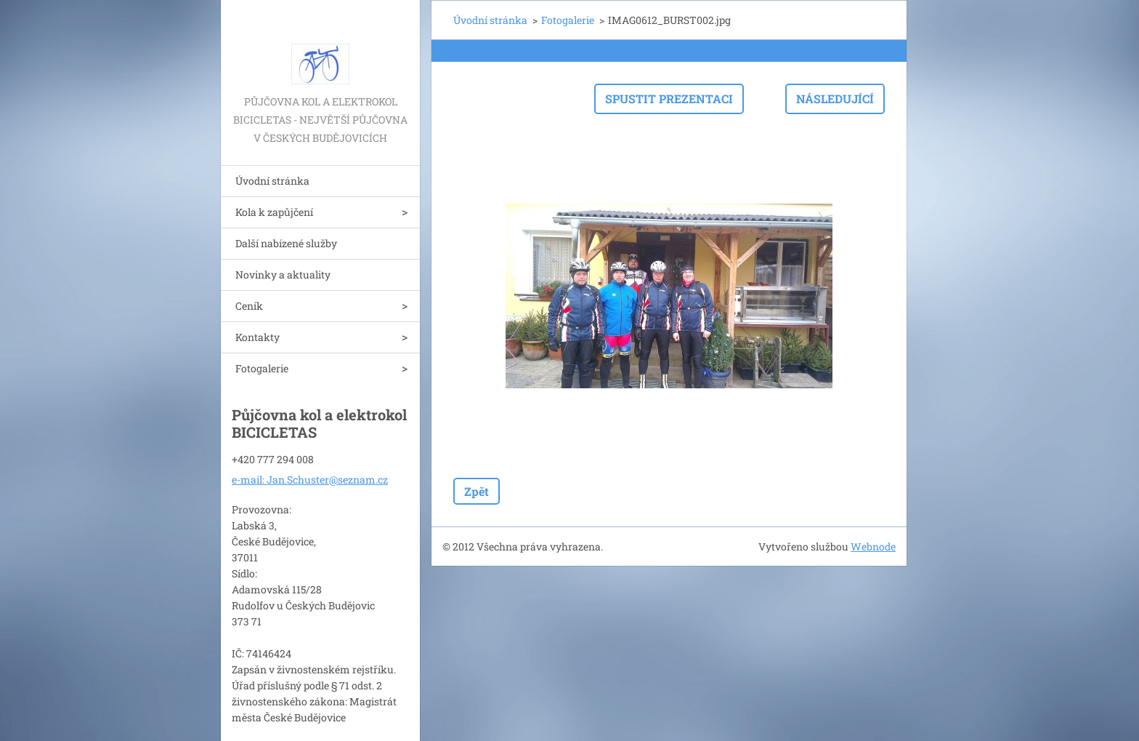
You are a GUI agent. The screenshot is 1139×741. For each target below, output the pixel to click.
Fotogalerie (261, 368)
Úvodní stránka (272, 181)
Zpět (476, 491)
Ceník (249, 306)
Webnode (873, 546)
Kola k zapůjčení (274, 212)
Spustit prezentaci (669, 98)
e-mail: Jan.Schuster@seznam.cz (310, 479)
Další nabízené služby (286, 243)
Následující (835, 98)
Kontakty (257, 337)
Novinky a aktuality (283, 274)
